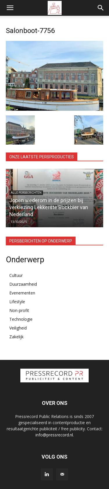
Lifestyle (17, 301)
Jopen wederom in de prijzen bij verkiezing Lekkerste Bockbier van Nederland (48, 207)
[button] (10, 8)
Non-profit (19, 310)
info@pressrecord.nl (54, 435)
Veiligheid (18, 328)
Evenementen (22, 293)
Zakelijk (16, 336)
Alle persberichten (26, 192)
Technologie (21, 319)
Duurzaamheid (23, 284)
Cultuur (16, 275)
